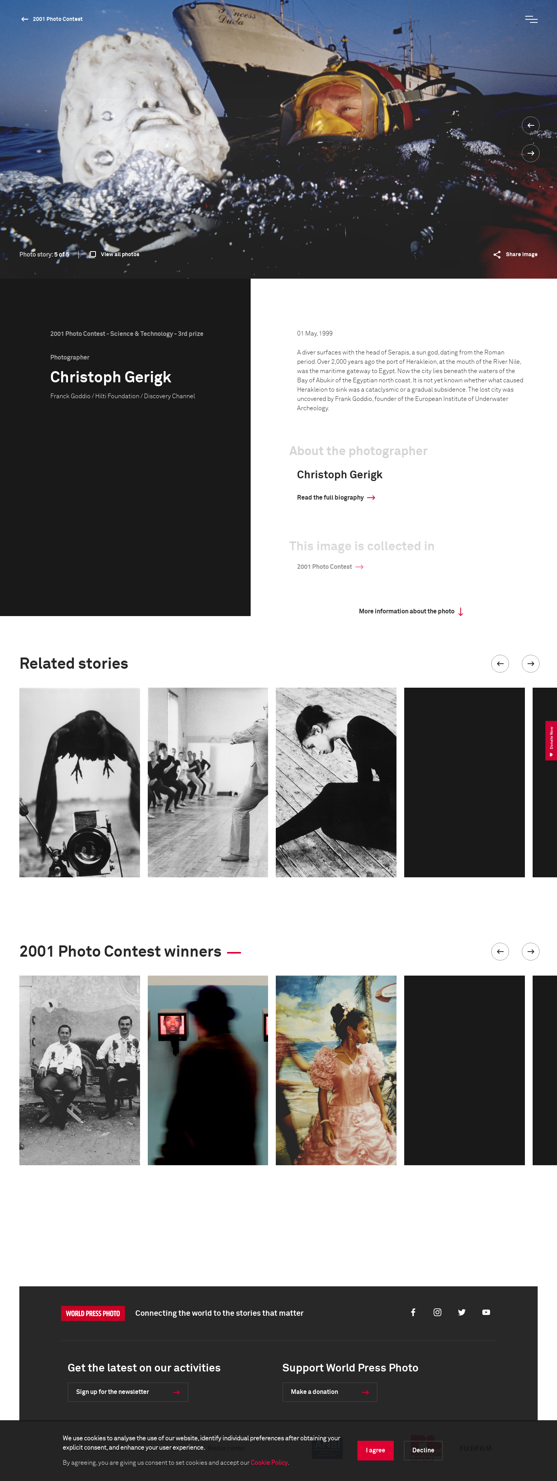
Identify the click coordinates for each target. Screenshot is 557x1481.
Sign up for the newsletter (112, 1392)
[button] (500, 664)
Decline (423, 1450)
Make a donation (314, 1392)
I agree (375, 1450)
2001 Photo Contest (58, 19)
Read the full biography (330, 498)
